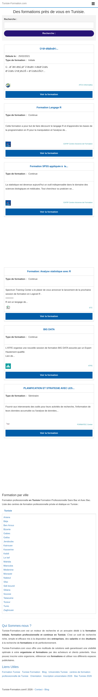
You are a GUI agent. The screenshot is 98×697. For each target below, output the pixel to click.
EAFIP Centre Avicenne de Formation (78, 144)
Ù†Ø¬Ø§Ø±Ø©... (49, 48)
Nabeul (7, 578)
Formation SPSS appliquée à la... (49, 166)
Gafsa (6, 537)
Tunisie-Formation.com (14, 3)
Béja (5, 521)
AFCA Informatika (86, 85)
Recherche (49, 33)
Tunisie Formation (31, 672)
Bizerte (7, 529)
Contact (38, 689)
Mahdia (7, 561)
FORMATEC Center (85, 424)
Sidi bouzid (9, 586)
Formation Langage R (49, 107)
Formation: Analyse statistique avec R (49, 271)
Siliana (6, 590)
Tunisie (8, 510)
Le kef (6, 557)
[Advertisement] (49, 244)
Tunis (6, 606)
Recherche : (10, 19)
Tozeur (6, 602)
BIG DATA (49, 329)
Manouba (8, 565)
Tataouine (8, 598)
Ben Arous (8, 525)
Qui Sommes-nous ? (16, 625)
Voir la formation (49, 94)
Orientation (35, 676)
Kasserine (8, 549)
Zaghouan (8, 610)
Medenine (8, 569)
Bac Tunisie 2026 (83, 676)
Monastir (7, 574)
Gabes (6, 533)
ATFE (90, 366)
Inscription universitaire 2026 (57, 676)
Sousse (7, 594)
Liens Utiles (10, 667)
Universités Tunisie (58, 672)
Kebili (6, 553)
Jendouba (8, 541)
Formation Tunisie (11, 672)
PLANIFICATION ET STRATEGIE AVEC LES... (48, 388)
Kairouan (8, 545)
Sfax (5, 582)
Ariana (6, 517)
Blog (44, 672)
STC (91, 308)
